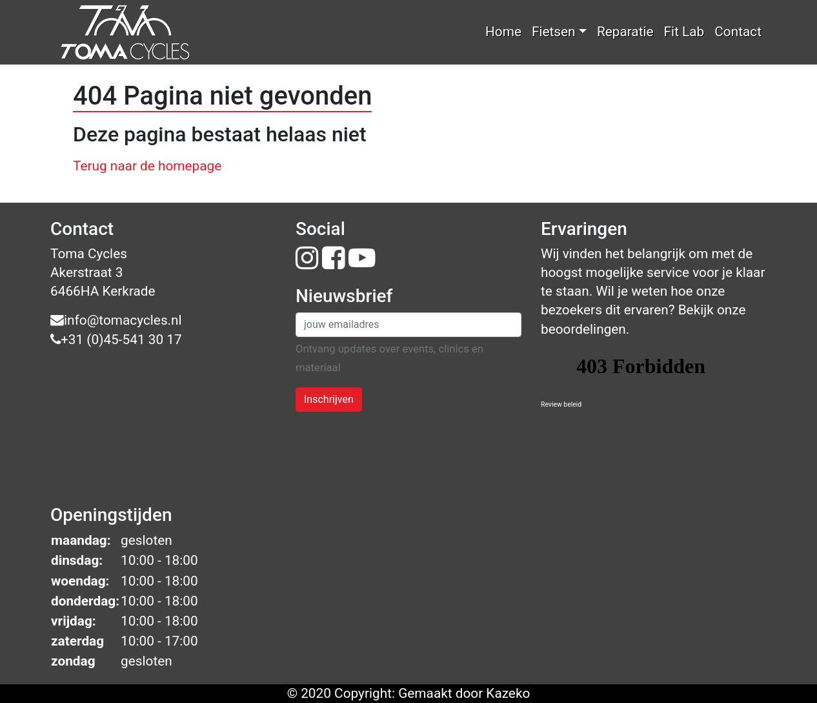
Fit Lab (684, 31)
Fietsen (554, 31)
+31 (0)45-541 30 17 (116, 339)
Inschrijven (329, 399)
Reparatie (625, 31)
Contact (738, 31)
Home (503, 31)
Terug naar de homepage (147, 166)
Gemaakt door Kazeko (464, 693)
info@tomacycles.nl (116, 320)
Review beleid (561, 404)
